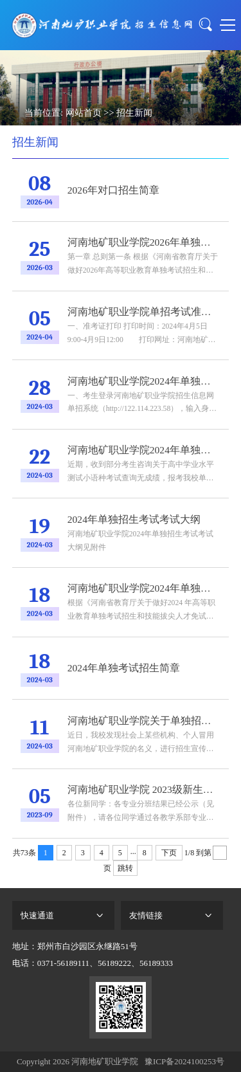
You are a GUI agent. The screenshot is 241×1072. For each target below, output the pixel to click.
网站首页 (84, 112)
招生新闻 (134, 112)
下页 (169, 852)
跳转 (125, 868)
